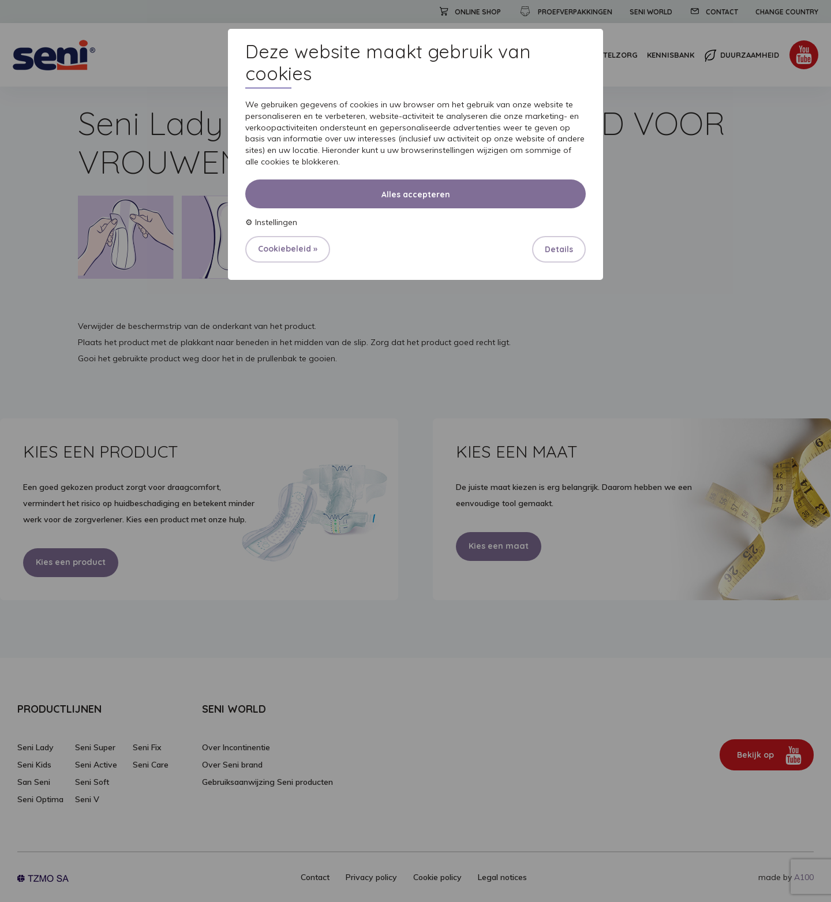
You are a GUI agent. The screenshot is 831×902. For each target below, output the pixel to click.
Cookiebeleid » (287, 249)
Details (559, 249)
